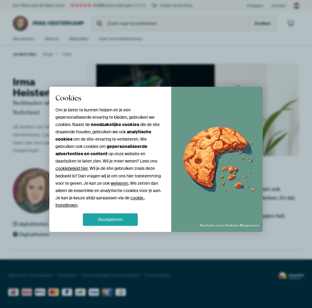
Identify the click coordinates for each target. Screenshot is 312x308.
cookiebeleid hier (71, 168)
